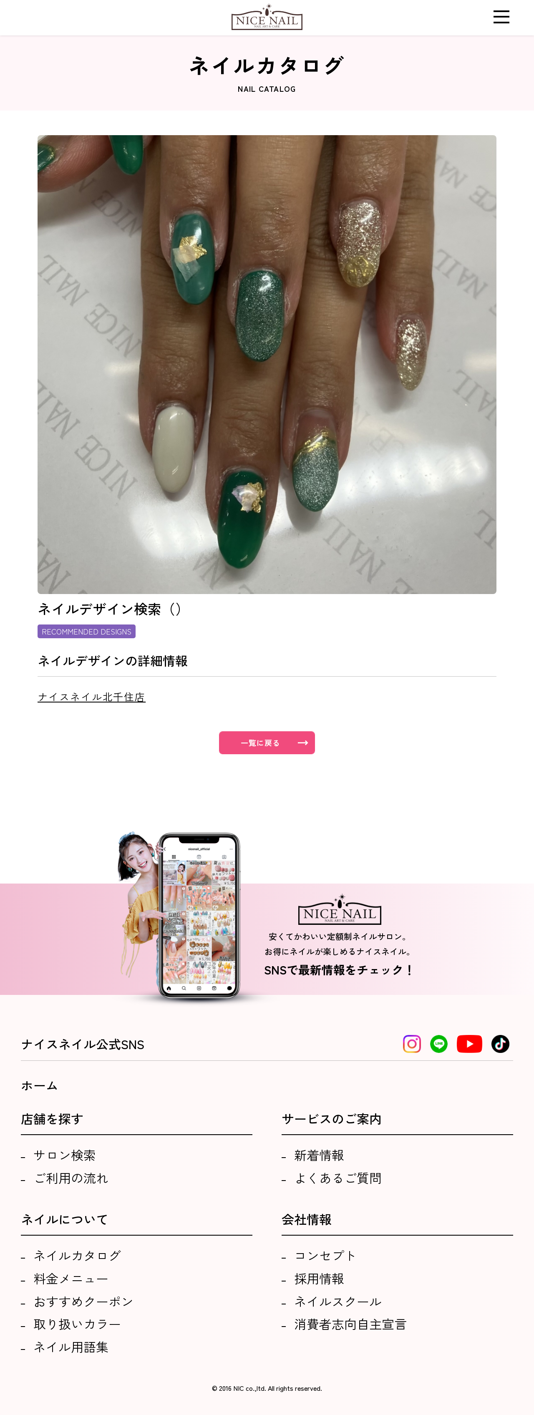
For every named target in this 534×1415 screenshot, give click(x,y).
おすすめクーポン (83, 1301)
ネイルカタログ (77, 1255)
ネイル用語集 (70, 1346)
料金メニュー (70, 1278)
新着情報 (319, 1155)
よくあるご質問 (338, 1177)
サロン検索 (64, 1155)
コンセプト (325, 1255)
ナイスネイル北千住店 (92, 696)
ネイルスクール (338, 1301)
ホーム (39, 1085)
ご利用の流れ (70, 1177)
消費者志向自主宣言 (350, 1323)
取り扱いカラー (77, 1323)
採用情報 (319, 1278)
